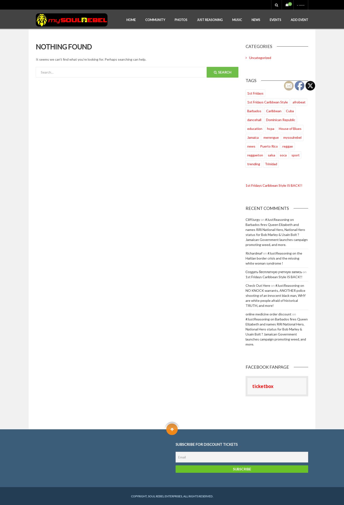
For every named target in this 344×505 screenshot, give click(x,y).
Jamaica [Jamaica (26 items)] (253, 137)
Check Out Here (258, 285)
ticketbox (263, 385)
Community (155, 19)
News (256, 19)
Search (222, 71)
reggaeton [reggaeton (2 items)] (255, 154)
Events (275, 19)
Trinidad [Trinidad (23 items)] (271, 163)
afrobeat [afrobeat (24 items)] (299, 101)
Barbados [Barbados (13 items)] (254, 110)
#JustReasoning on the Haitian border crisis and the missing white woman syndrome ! (274, 257)
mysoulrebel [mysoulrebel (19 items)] (292, 137)
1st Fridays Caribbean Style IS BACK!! (274, 185)
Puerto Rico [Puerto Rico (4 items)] (269, 146)
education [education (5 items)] (254, 128)
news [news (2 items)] (251, 146)
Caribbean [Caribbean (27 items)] (273, 110)
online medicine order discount (268, 313)
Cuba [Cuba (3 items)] (290, 110)
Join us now (293, 4)
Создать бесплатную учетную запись (274, 271)
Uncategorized (260, 57)
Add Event (299, 19)
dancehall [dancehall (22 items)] (254, 119)
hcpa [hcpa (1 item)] (270, 128)
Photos (181, 19)
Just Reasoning (210, 19)
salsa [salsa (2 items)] (271, 154)
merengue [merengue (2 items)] (271, 137)
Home (131, 19)
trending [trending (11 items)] (253, 163)
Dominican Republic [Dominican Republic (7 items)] (280, 119)
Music (237, 19)
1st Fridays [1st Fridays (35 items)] (255, 92)
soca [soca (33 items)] (283, 154)
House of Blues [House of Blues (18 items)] (290, 128)
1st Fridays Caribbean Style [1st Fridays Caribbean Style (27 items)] (267, 101)
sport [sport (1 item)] (295, 154)
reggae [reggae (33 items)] (287, 146)
